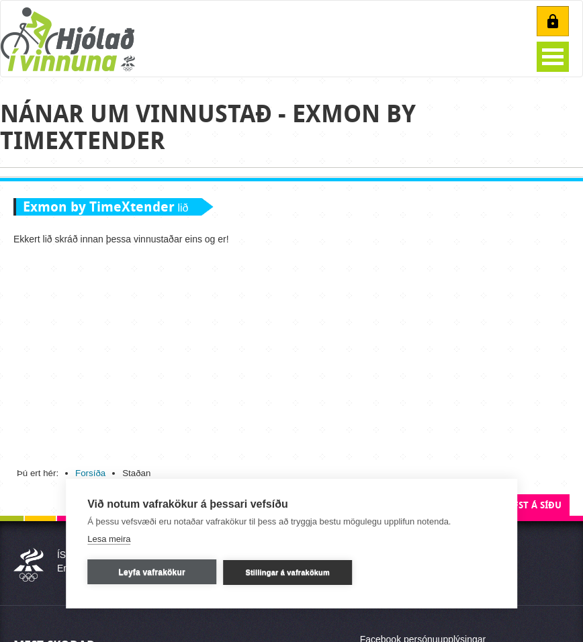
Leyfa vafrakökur (152, 572)
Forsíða (90, 473)
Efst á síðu (535, 505)
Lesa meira (108, 539)
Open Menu (553, 57)
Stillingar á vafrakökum (287, 572)
